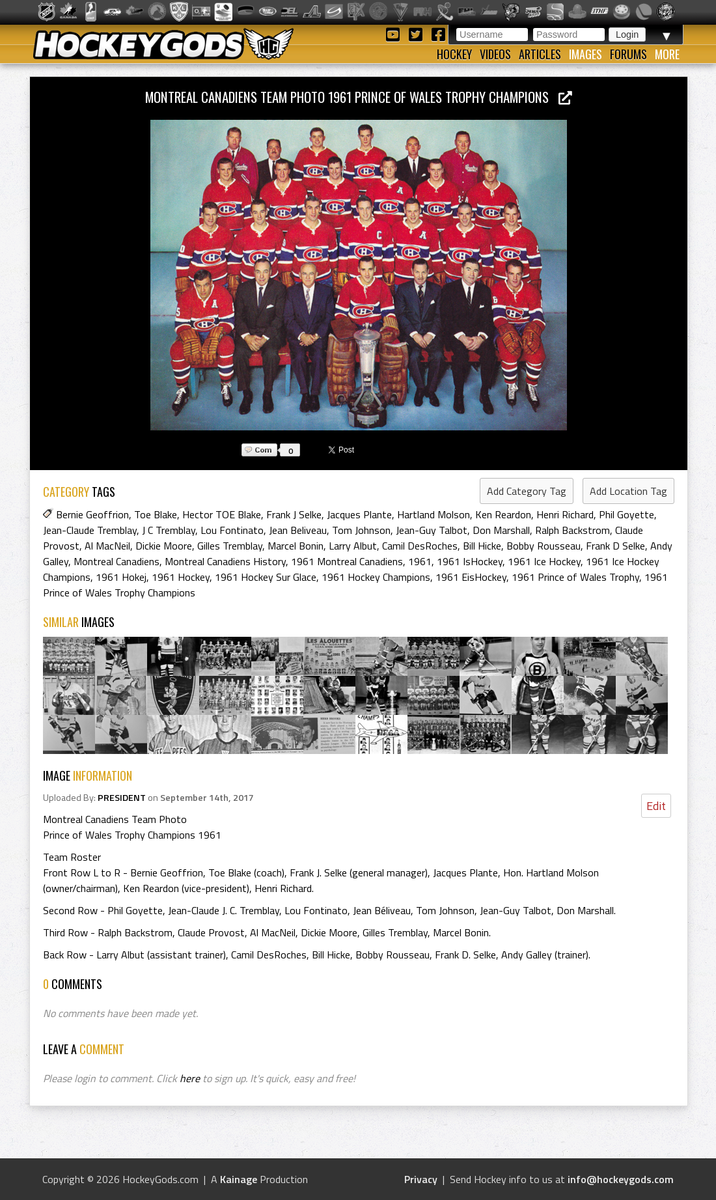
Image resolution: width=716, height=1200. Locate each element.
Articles (540, 54)
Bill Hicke (482, 545)
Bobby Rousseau (543, 545)
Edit (656, 806)
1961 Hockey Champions (376, 577)
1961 (420, 561)
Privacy (420, 1179)
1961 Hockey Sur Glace (265, 577)
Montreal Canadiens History (225, 561)
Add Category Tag (526, 491)
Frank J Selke (294, 514)
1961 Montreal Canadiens (347, 561)
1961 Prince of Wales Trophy (575, 577)
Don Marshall (501, 530)
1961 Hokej (121, 577)
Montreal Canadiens (116, 561)
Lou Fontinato (232, 530)
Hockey (454, 54)
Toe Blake (155, 514)
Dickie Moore (163, 545)
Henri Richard (565, 514)
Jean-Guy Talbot (431, 530)
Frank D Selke (615, 545)
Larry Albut (353, 545)
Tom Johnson (361, 530)
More (667, 54)
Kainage (238, 1179)
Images (585, 54)
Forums (628, 54)
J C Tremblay (168, 530)
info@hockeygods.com (621, 1179)
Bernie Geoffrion (92, 514)
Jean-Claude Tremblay (90, 530)
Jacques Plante (359, 514)
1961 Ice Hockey (544, 561)
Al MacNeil (107, 545)
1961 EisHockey (470, 577)
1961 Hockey (181, 577)
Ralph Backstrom (572, 530)
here (190, 1078)
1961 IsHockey (470, 561)
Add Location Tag (628, 491)
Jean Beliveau (298, 530)
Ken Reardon (503, 514)
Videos (495, 54)
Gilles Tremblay (229, 545)
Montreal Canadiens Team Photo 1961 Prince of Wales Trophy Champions (358, 97)
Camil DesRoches (420, 545)
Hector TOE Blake (221, 514)
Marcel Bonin (296, 545)
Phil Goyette (626, 514)
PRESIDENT (122, 797)
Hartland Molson (433, 514)
